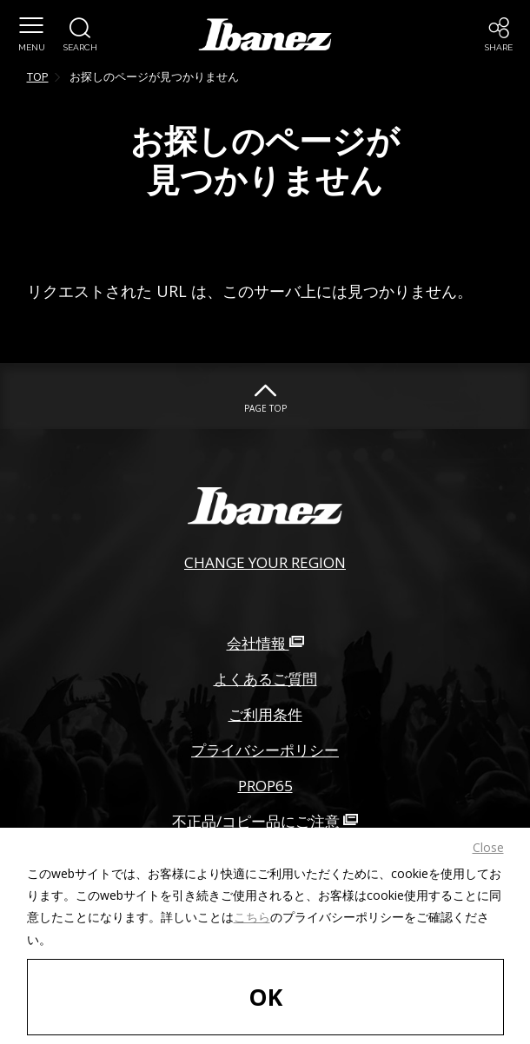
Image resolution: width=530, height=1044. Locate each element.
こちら (252, 917)
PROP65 (265, 786)
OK (265, 997)
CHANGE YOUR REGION (265, 562)
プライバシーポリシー (265, 750)
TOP (38, 76)
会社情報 (265, 643)
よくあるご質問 (265, 679)
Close (488, 847)
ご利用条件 (265, 714)
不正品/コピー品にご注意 (265, 821)
